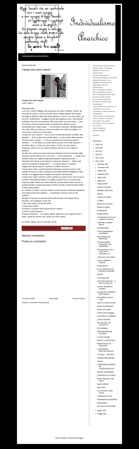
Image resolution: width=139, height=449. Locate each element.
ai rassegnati (102, 210)
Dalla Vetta (101, 387)
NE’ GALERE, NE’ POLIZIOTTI (104, 324)
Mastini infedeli (102, 384)
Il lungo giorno (102, 266)
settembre (101, 174)
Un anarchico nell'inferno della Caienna (106, 293)
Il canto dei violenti (104, 197)
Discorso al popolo (104, 187)
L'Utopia (100, 200)
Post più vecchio (78, 298)
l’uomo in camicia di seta (106, 303)
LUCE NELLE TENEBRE (106, 316)
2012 (97, 161)
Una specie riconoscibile (106, 406)
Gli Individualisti (103, 228)
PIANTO (100, 274)
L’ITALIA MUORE (103, 320)
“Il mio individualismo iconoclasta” (105, 232)
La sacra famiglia (103, 337)
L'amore (100, 361)
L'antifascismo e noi (104, 396)
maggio (100, 414)
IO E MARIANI (102, 328)
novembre (101, 167)
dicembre (101, 164)
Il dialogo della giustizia (106, 358)
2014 (97, 154)
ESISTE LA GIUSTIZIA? (106, 340)
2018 (97, 151)
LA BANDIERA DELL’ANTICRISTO (105, 350)
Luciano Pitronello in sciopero (104, 288)
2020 (97, 145)
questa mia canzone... (105, 204)
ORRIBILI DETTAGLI (105, 190)
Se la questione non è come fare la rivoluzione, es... (105, 252)
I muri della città (103, 278)
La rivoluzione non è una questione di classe (106, 218)
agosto (100, 177)
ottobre (100, 171)
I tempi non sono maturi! (106, 257)
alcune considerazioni (105, 306)
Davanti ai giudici (103, 207)
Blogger (80, 438)
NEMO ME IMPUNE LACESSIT (104, 333)
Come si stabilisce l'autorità (104, 261)
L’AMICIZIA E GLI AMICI (106, 375)
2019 (97, 148)
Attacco (100, 194)
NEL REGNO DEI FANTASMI (103, 238)
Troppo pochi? (102, 184)
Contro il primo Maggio (105, 313)
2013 (97, 158)
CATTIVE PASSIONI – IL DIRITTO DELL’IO (106, 282)
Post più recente (28, 298)
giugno (100, 410)
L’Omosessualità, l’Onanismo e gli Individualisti (104, 244)
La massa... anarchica (105, 354)
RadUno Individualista (105, 372)
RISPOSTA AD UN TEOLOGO (104, 345)
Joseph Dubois (102, 214)
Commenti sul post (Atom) (39, 302)
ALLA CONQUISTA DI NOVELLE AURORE (105, 270)
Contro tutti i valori (104, 309)
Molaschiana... (102, 403)
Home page (53, 298)
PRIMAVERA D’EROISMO (107, 399)
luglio (99, 181)
